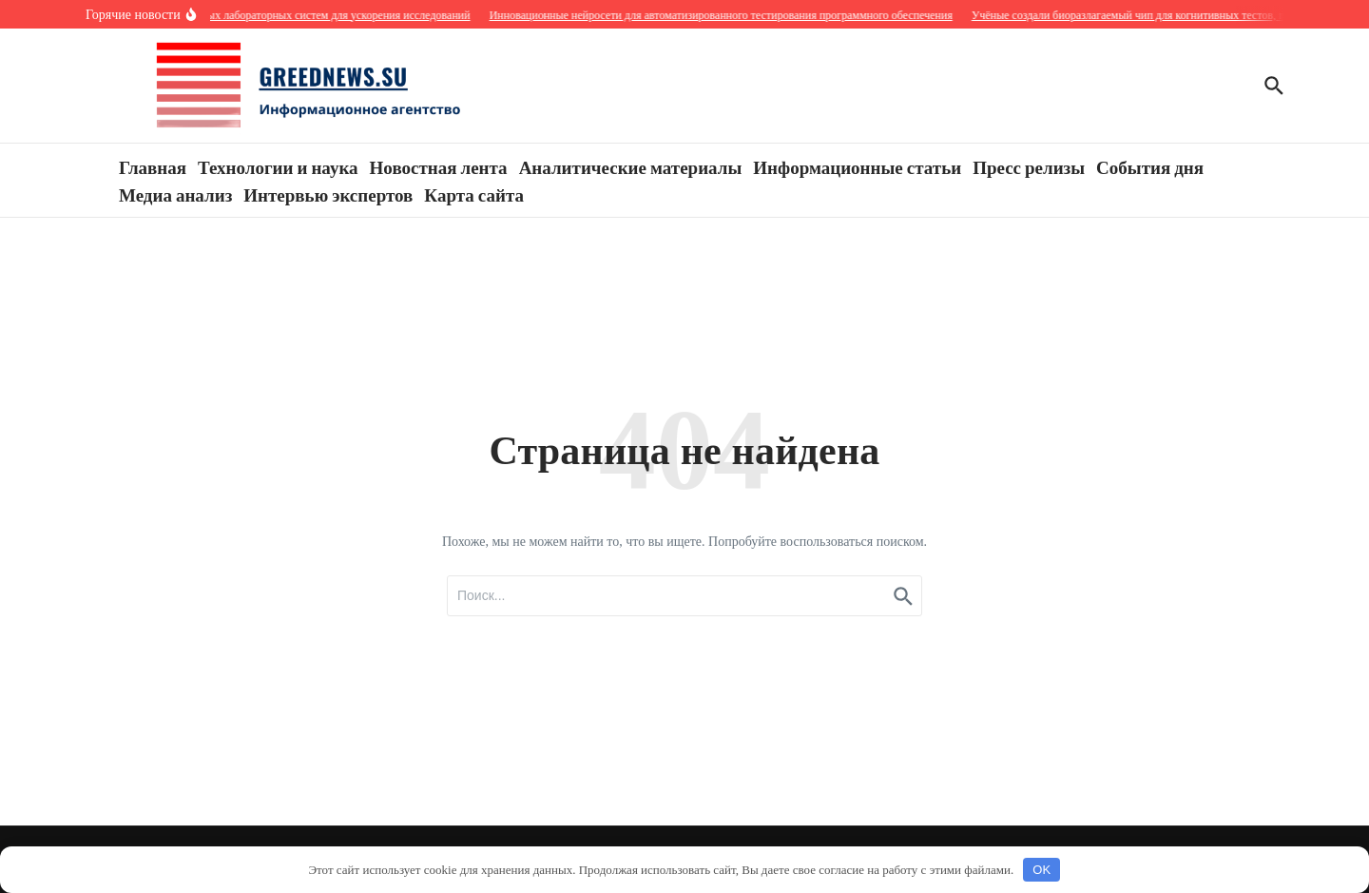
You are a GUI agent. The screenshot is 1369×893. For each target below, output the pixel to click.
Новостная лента (439, 166)
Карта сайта (474, 194)
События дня (1150, 166)
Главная (152, 166)
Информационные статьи (857, 166)
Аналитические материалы (630, 166)
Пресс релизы (1029, 166)
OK (1041, 870)
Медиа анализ (175, 194)
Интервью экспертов (328, 194)
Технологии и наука (277, 166)
